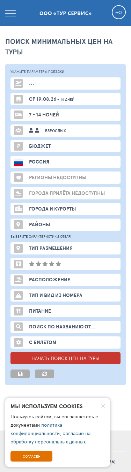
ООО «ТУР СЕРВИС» (65, 12)
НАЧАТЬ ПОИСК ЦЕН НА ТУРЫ (65, 358)
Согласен (32, 456)
